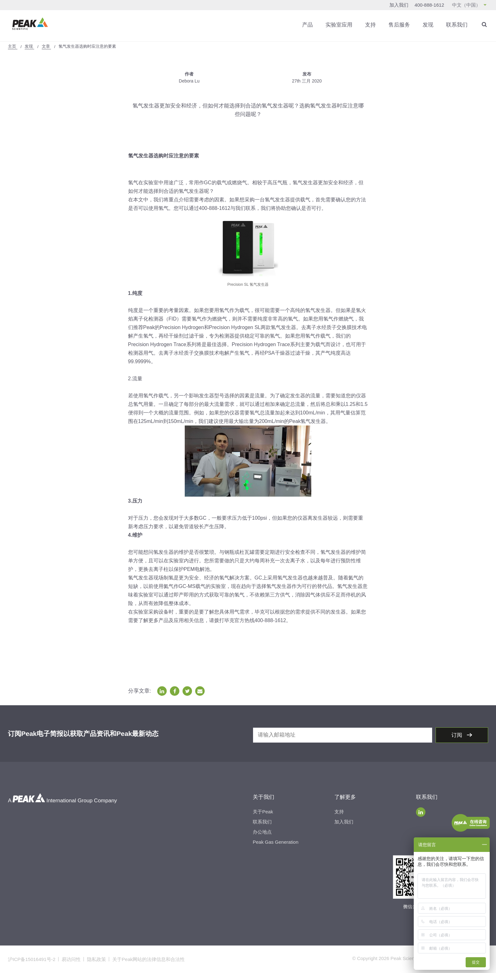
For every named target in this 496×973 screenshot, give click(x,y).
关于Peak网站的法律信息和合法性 (148, 959)
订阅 (457, 735)
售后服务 (399, 25)
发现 (428, 25)
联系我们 (457, 25)
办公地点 (262, 832)
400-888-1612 (429, 5)
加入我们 (398, 5)
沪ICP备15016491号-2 (31, 959)
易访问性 (71, 959)
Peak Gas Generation (275, 842)
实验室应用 (339, 25)
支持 (370, 25)
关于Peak (263, 811)
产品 (307, 25)
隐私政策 (96, 959)
